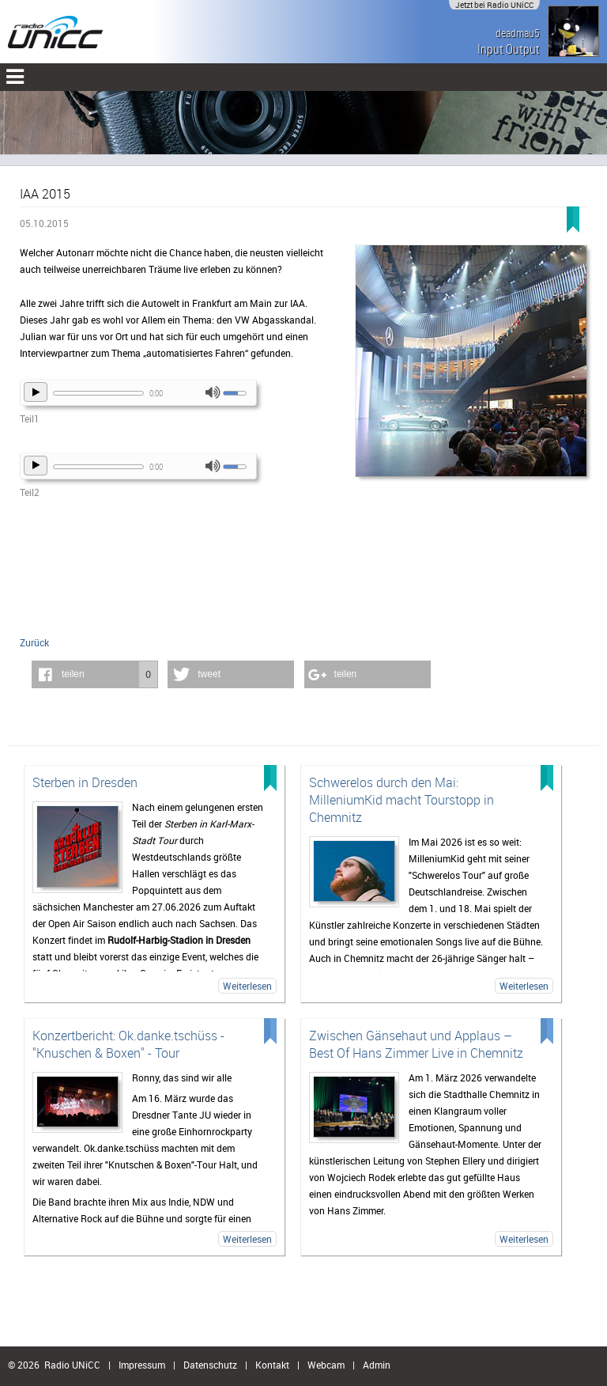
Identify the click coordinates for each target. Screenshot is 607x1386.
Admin (376, 1364)
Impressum (142, 1364)
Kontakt (272, 1364)
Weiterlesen (247, 985)
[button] (95, 674)
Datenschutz (210, 1364)
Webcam (326, 1364)
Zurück (34, 642)
